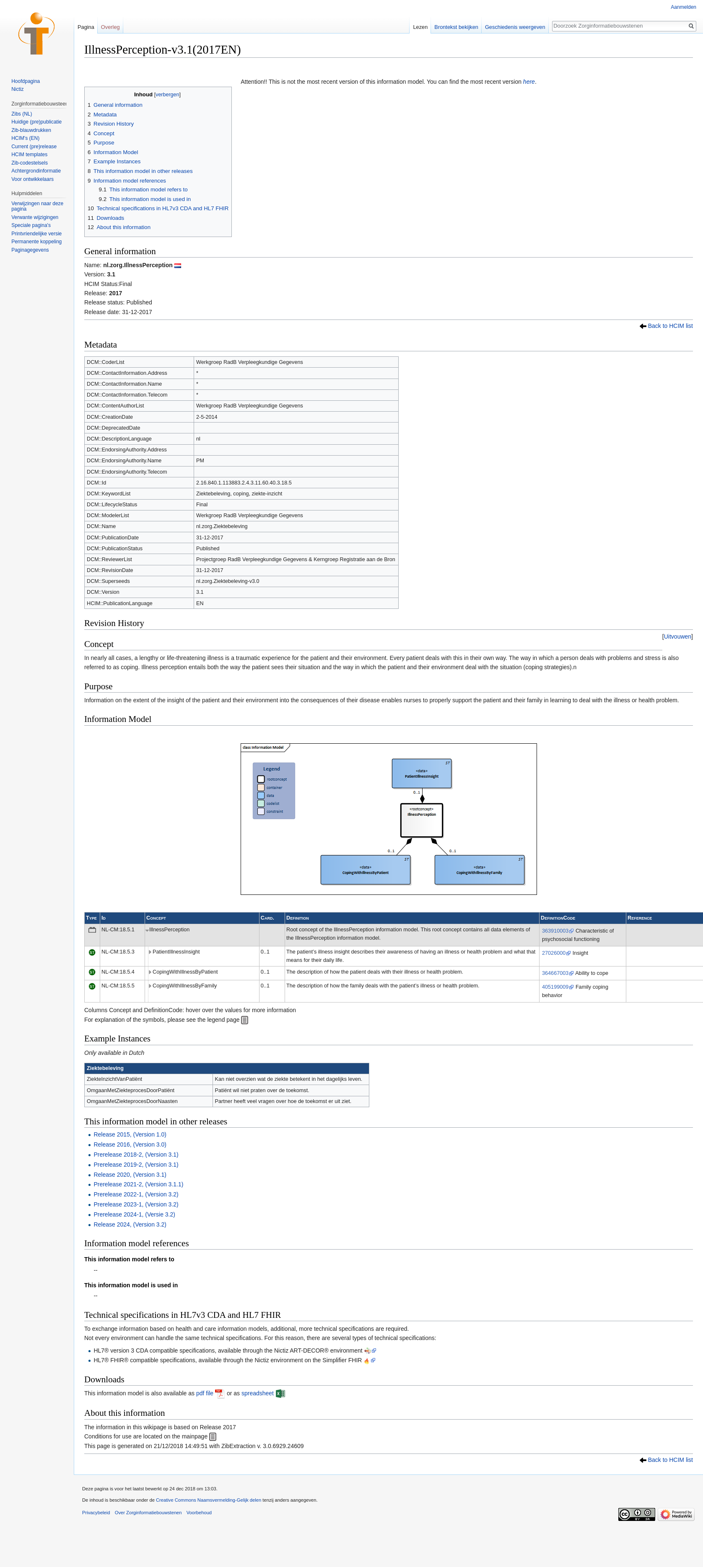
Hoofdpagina (25, 81)
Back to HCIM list (670, 325)
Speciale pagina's (31, 225)
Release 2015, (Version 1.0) (129, 1134)
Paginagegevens (30, 250)
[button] (677, 636)
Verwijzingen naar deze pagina (37, 206)
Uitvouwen (677, 636)
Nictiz (17, 89)
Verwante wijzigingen (34, 217)
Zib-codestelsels (29, 163)
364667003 (555, 973)
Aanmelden (683, 7)
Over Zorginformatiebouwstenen (148, 1512)
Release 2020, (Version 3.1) (129, 1174)
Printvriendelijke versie (36, 234)
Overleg (110, 27)
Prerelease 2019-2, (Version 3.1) (135, 1164)
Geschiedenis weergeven (515, 27)
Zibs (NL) (21, 114)
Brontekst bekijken (456, 27)
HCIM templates (29, 154)
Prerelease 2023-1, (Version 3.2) (135, 1204)
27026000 (554, 953)
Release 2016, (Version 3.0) (129, 1144)
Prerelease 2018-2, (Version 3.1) (135, 1154)
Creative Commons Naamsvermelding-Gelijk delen (208, 1500)
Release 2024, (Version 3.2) (129, 1224)
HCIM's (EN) (25, 138)
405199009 (555, 987)
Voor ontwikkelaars (32, 179)
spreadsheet (257, 1393)
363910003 (555, 931)
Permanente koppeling (36, 242)
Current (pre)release (34, 146)
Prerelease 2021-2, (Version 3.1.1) (138, 1184)
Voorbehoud (199, 1512)
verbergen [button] (167, 95)
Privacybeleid (96, 1512)
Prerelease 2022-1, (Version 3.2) (135, 1194)
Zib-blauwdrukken (31, 130)
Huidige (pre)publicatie (36, 122)
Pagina (86, 27)
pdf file (204, 1393)
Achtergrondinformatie (36, 171)
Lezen (420, 27)
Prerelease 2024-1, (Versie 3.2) (134, 1214)
